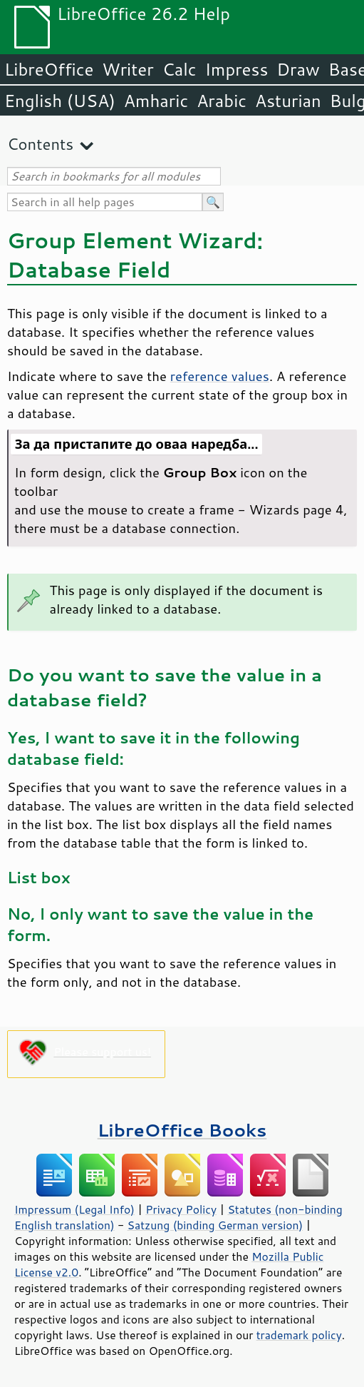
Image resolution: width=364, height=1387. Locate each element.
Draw (297, 69)
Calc (179, 69)
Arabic (221, 100)
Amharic (156, 100)
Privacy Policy (181, 1209)
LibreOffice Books (182, 1129)
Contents (40, 144)
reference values (219, 376)
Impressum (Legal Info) (74, 1209)
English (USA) (59, 100)
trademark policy (299, 1335)
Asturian (288, 100)
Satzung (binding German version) (215, 1225)
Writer (127, 69)
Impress (237, 69)
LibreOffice (48, 69)
